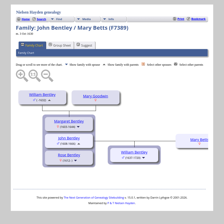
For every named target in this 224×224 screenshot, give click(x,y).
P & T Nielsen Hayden (121, 203)
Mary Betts (199, 139)
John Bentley (69, 137)
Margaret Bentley (69, 121)
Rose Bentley (69, 154)
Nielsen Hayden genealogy (38, 12)
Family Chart (32, 45)
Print (181, 19)
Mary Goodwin (95, 95)
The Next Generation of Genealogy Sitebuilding (94, 197)
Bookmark (198, 19)
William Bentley (42, 94)
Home (26, 19)
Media (86, 19)
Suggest (84, 45)
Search (41, 19)
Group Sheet (60, 45)
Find (59, 19)
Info (111, 19)
